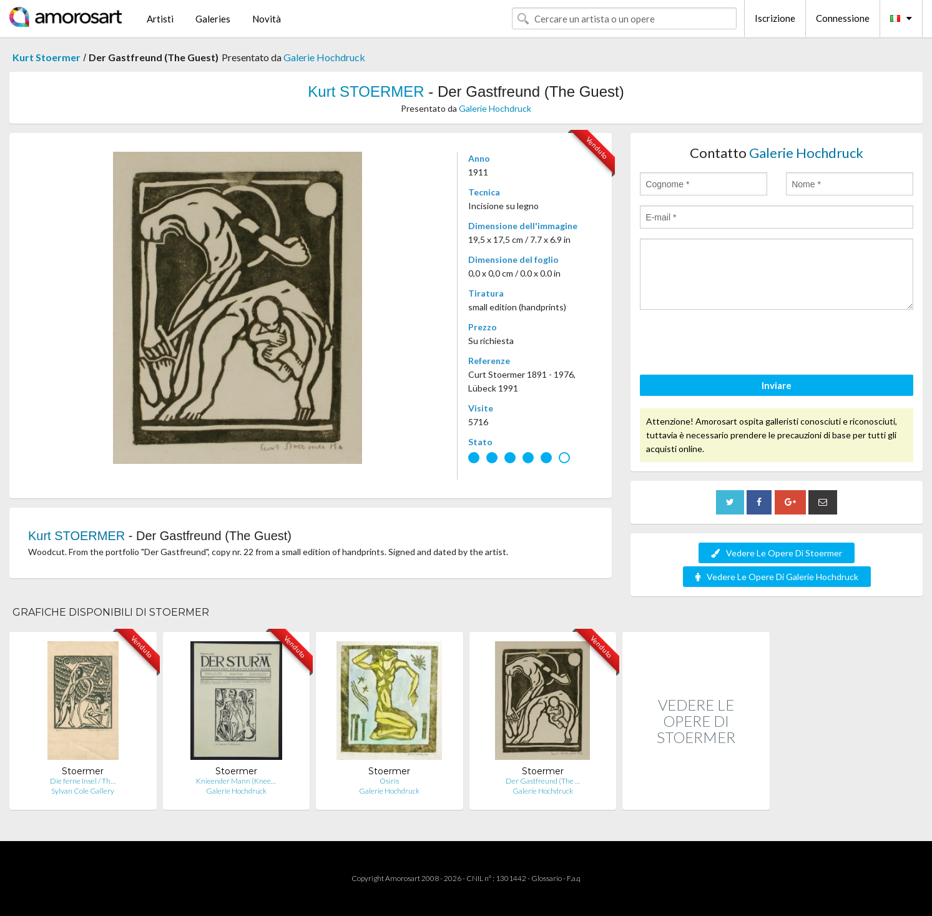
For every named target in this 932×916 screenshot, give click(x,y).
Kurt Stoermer (46, 57)
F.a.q (574, 878)
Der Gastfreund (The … (543, 780)
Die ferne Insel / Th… (82, 780)
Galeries (212, 18)
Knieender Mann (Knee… (236, 780)
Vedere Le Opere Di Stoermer (776, 553)
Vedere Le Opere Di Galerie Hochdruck (776, 576)
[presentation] (735, 344)
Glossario (546, 878)
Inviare (777, 385)
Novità (266, 18)
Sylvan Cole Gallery (82, 790)
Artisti (160, 18)
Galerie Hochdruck (324, 57)
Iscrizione (775, 18)
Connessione (843, 18)
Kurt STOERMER (366, 91)
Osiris (389, 780)
